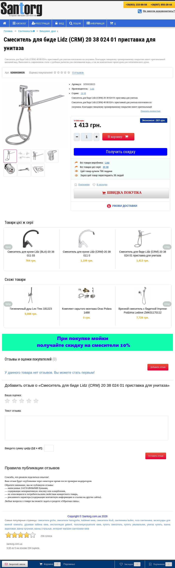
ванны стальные (43, 528)
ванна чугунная (25, 528)
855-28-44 (161, 4)
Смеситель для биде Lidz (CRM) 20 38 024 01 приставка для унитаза (142, 253)
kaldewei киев (88, 520)
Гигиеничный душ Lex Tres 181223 (31, 308)
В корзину (118, 137)
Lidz (92, 88)
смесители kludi (105, 520)
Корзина (57, 564)
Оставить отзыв (155, 456)
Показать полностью (150, 111)
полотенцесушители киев (87, 524)
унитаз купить (154, 524)
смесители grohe (47, 520)
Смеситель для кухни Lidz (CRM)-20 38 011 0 (87, 253)
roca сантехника (143, 520)
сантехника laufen (124, 520)
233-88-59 (136, 4)
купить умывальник (134, 524)
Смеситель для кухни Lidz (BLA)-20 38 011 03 (31, 253)
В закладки (99, 185)
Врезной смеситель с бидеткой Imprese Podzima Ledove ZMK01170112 (143, 310)
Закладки (129, 564)
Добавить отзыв (158, 367)
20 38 (83, 93)
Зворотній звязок (14, 564)
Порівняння (82, 185)
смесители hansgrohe (68, 520)
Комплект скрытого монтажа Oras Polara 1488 (87, 310)
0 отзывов (78, 72)
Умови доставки (121, 205)
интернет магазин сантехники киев (71, 528)
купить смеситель (112, 524)
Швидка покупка (121, 193)
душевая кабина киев (36, 524)
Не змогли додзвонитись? (156, 11)
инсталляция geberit (61, 524)
